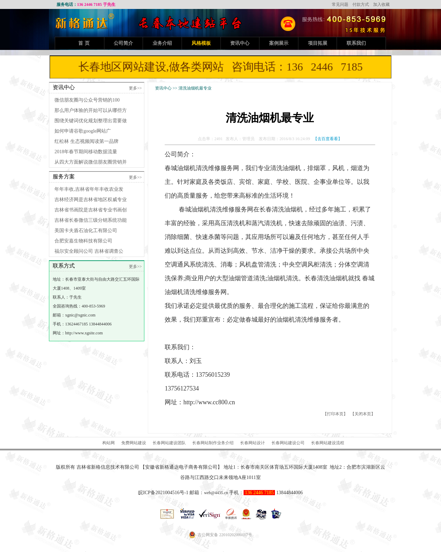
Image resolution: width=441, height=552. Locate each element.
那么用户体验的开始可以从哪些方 (90, 110)
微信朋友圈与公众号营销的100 (87, 100)
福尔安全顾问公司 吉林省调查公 (88, 251)
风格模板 (201, 43)
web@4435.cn (216, 492)
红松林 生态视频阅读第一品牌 (86, 141)
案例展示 (278, 43)
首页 (84, 43)
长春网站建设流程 (327, 442)
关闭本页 (363, 414)
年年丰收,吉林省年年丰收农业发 (88, 189)
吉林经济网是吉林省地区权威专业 (90, 199)
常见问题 (340, 4)
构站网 (108, 442)
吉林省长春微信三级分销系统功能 (90, 220)
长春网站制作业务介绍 (213, 442)
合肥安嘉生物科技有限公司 (83, 240)
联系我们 (356, 43)
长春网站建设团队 (169, 442)
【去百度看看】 (327, 138)
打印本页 (335, 414)
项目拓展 (317, 43)
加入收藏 (381, 4)
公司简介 (123, 43)
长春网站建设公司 (288, 442)
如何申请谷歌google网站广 (82, 131)
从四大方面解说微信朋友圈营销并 (90, 162)
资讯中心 (239, 43)
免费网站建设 (133, 442)
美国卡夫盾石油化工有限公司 (85, 230)
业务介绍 (162, 43)
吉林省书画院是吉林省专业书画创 (90, 209)
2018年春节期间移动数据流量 (85, 151)
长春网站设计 (252, 442)
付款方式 (360, 4)
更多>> (135, 88)
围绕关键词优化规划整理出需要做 (90, 120)
